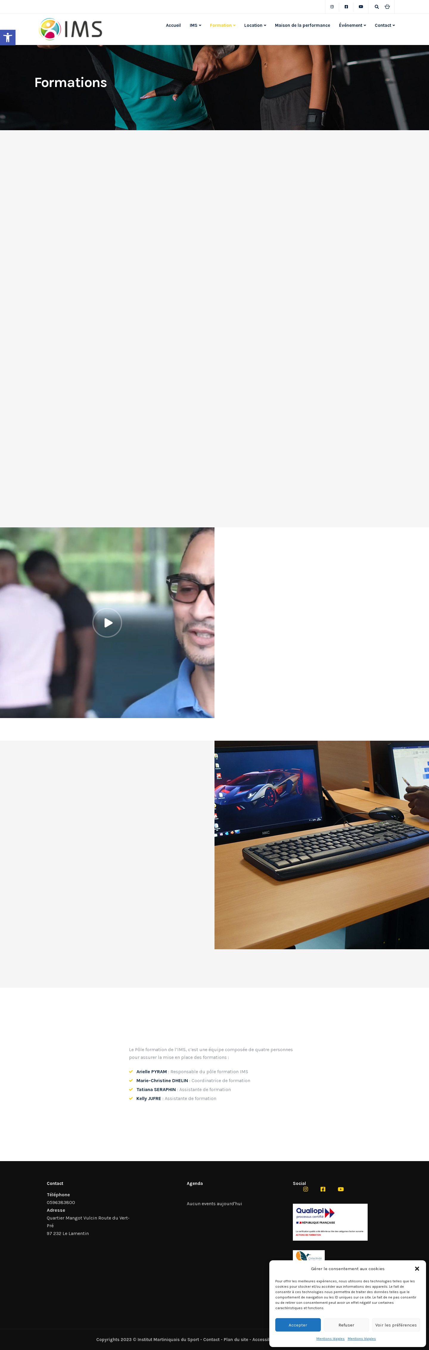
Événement (350, 25)
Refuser (346, 1325)
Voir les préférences (396, 1325)
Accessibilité (265, 1339)
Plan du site (236, 1339)
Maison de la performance (302, 25)
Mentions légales (330, 1339)
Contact (383, 25)
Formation (221, 25)
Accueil (173, 25)
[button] (7, 37)
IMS (194, 25)
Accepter (298, 1325)
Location (253, 25)
